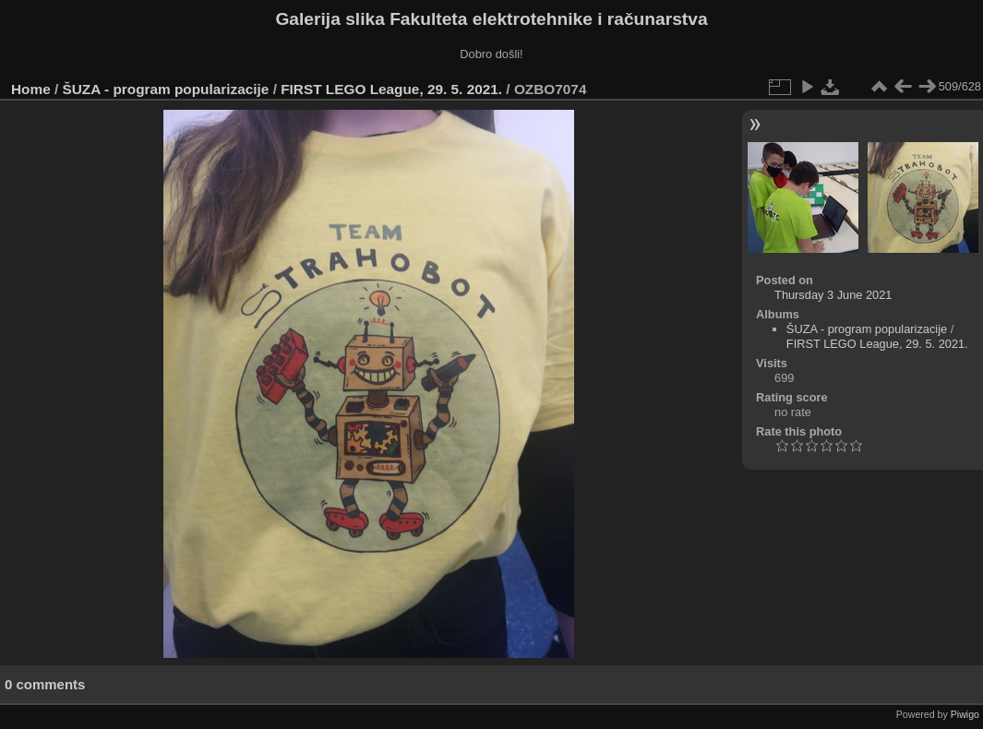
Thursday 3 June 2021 (833, 295)
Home (31, 89)
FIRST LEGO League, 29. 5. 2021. (391, 89)
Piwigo (965, 714)
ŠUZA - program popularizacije (166, 89)
